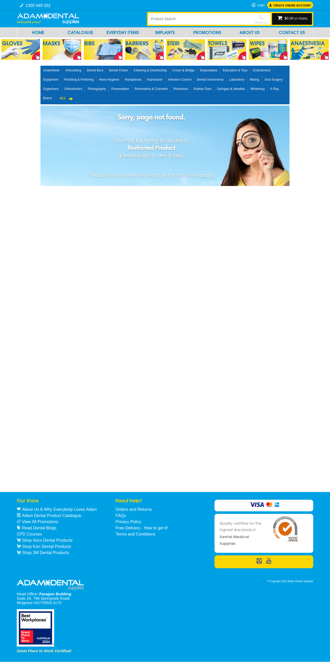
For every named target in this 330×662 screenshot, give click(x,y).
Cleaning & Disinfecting (150, 70)
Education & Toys (235, 70)
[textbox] (199, 18)
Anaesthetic (51, 70)
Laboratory (236, 79)
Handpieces (133, 79)
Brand (47, 98)
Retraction (181, 89)
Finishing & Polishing (79, 79)
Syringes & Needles (231, 89)
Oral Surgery (274, 79)
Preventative (120, 89)
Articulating (73, 70)
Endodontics (261, 70)
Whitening (257, 89)
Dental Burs (95, 70)
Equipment (50, 79)
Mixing (254, 79)
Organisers (51, 89)
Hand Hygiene (109, 79)
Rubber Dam (202, 89)
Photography (97, 89)
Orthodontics (73, 89)
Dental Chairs (118, 70)
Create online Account (292, 5)
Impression (155, 79)
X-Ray (274, 89)
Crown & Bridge (183, 70)
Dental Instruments (210, 79)
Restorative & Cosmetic (151, 89)
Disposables (209, 70)
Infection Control (180, 79)
